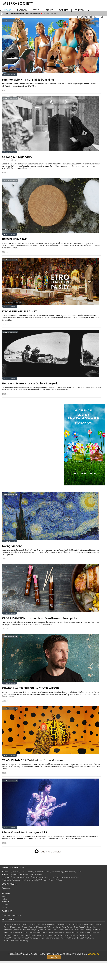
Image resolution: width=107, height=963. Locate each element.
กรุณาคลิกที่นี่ (93, 954)
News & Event (74, 877)
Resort (6, 927)
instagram (6, 893)
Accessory (23, 935)
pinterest (5, 902)
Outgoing (39, 924)
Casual (51, 932)
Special (16, 930)
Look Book (51, 930)
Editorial (80, 10)
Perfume (18, 941)
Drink (89, 935)
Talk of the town (53, 927)
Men (16, 935)
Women (31, 927)
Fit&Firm (82, 935)
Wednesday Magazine (12, 915)
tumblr (4, 907)
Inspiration (24, 874)
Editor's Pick (42, 932)
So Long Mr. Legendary (17, 156)
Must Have (26, 880)
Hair (80, 927)
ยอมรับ (54, 957)
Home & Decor (56, 877)
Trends (45, 935)
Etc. (11, 927)
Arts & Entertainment (40, 877)
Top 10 (53, 880)
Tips (19, 938)
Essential (35, 880)
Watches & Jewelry (42, 872)
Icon (31, 874)
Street (24, 927)
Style (36, 10)
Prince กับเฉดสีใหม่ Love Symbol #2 (24, 832)
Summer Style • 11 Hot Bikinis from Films (28, 79)
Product (25, 938)
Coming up (89, 930)
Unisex (85, 924)
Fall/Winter (8, 935)
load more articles (48, 851)
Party (63, 927)
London (31, 924)
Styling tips (54, 938)
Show (11, 932)
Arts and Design (9, 74)
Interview (8, 930)
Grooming (14, 874)
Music (97, 930)
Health (46, 938)
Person (10, 924)
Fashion (22, 10)
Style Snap (39, 874)
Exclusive (16, 880)
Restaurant (59, 932)
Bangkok (34, 930)
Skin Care (74, 935)
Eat (5, 924)
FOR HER (63, 10)
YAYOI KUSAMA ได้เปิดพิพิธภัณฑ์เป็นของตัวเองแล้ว (33, 760)
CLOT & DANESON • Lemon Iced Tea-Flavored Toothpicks (39, 618)
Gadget (80, 938)
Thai (68, 924)
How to (15, 877)
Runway (16, 872)
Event (39, 938)
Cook (73, 924)
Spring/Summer (71, 932)
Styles (81, 932)
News (66, 935)
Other (78, 924)
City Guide (44, 880)
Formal (70, 927)
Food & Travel (25, 877)
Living (25, 941)
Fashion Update (27, 872)
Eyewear (18, 932)
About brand (70, 872)
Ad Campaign (29, 932)
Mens (6, 932)
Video (59, 880)
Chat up (72, 930)
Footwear (89, 938)
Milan (91, 924)
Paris (66, 930)
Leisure (49, 10)
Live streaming (57, 872)
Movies (60, 930)
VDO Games (50, 924)
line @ (4, 891)
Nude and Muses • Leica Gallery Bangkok (30, 383)
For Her (79, 872)
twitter (4, 899)
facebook (6, 888)
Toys (65, 877)
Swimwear (60, 924)
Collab (88, 932)
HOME (7, 10)
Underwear (25, 930)
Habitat (80, 930)
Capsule (95, 932)
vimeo (4, 896)
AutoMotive (9, 941)
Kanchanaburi (20, 924)
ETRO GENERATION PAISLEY (19, 311)
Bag (30, 935)
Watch (63, 938)
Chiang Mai (41, 927)
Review (98, 924)
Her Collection (89, 927)
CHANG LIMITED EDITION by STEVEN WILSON (30, 688)
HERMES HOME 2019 (15, 239)
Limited (42, 930)
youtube (5, 904)
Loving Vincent (12, 546)
